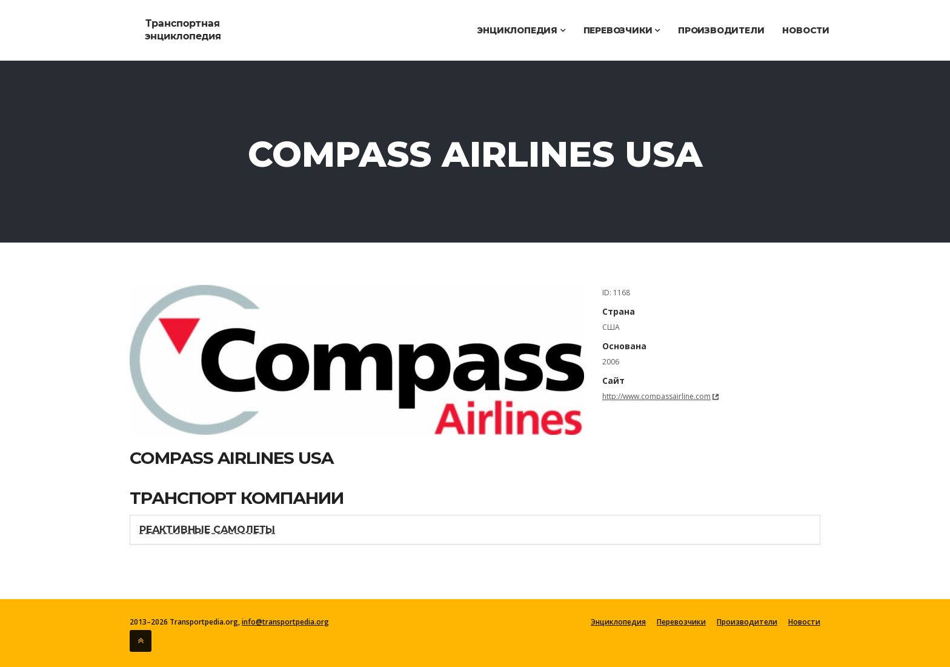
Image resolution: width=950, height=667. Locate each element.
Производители (721, 30)
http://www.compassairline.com (656, 396)
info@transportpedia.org (285, 622)
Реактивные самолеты (207, 529)
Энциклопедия (521, 30)
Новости (805, 30)
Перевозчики (621, 30)
